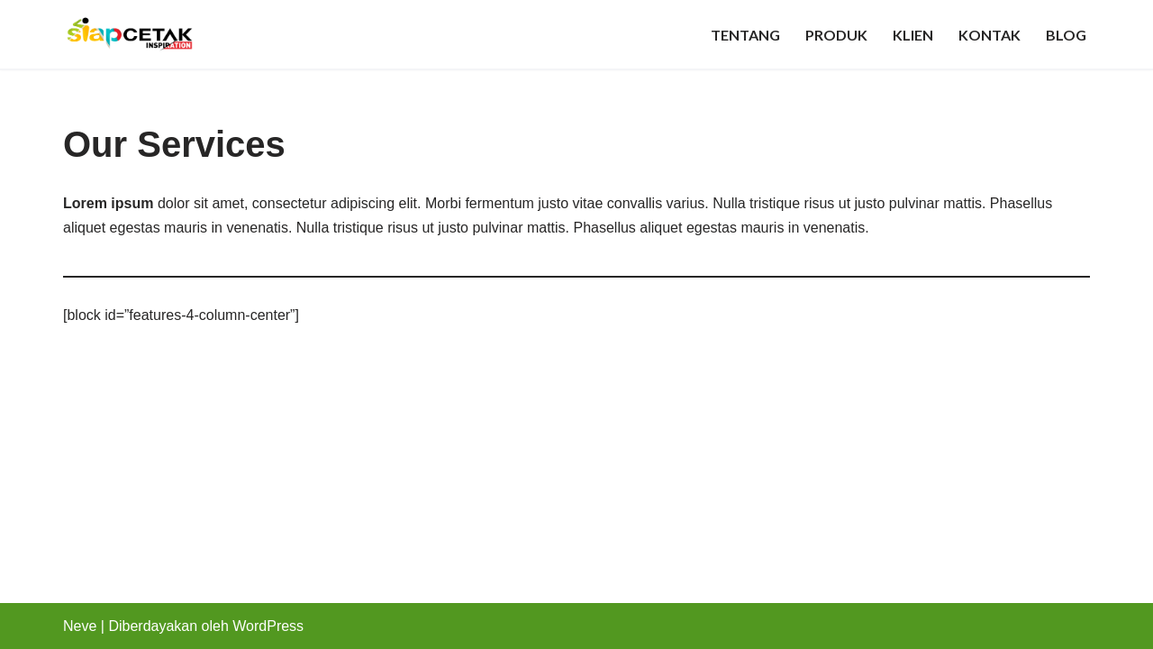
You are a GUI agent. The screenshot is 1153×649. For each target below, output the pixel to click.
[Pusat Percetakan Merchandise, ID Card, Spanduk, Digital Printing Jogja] (129, 34)
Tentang (745, 34)
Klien (913, 34)
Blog (1066, 34)
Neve (79, 626)
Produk (836, 34)
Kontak (989, 34)
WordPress (268, 626)
